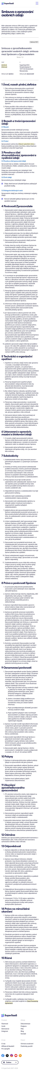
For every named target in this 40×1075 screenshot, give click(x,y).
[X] (7, 1055)
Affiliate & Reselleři (7, 1046)
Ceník (3, 1026)
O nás (3, 1044)
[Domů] (9, 3)
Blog (22, 1031)
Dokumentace (25, 1024)
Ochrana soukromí (27, 1044)
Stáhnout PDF (34, 42)
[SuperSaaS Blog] (20, 1055)
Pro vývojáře (5, 1049)
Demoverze (5, 1029)
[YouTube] (15, 1055)
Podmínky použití (27, 1046)
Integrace (4, 1031)
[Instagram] (11, 1055)
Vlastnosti (4, 1024)
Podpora (24, 1026)
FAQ (22, 1029)
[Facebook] (2, 1055)
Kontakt (23, 1034)
